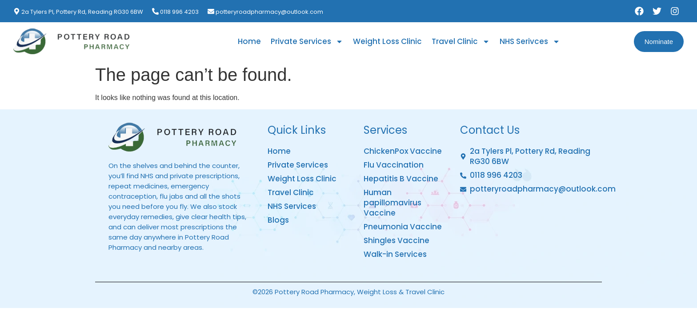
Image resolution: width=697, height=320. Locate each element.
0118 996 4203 (179, 12)
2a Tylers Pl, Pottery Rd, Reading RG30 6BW (82, 12)
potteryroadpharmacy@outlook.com (269, 12)
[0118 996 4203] (155, 11)
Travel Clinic (461, 41)
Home (249, 41)
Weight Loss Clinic (387, 41)
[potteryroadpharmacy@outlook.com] (211, 11)
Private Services (307, 41)
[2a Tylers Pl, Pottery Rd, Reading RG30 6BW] (16, 11)
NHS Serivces (530, 41)
